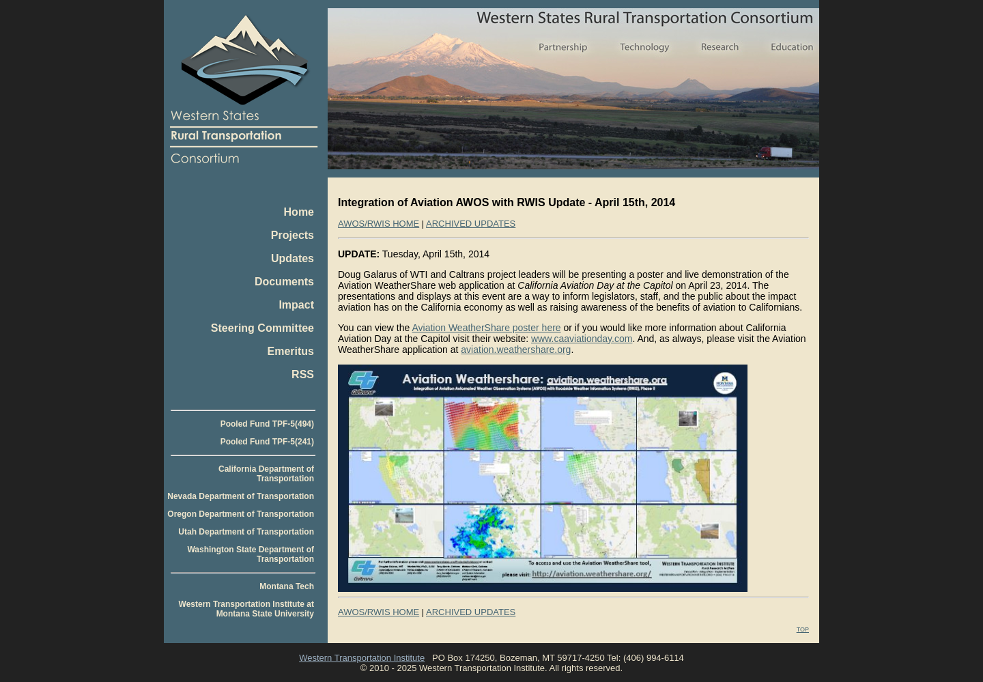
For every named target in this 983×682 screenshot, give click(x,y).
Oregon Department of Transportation (240, 514)
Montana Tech (286, 586)
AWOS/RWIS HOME (378, 223)
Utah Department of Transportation (246, 532)
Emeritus (291, 351)
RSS (302, 374)
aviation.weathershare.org (516, 349)
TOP (803, 629)
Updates (292, 258)
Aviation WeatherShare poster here (486, 327)
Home (299, 212)
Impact (296, 305)
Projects (292, 235)
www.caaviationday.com (581, 338)
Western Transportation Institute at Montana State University (246, 609)
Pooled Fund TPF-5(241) (267, 441)
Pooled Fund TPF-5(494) (267, 424)
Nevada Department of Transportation (240, 496)
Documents (284, 281)
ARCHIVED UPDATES (470, 223)
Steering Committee (262, 328)
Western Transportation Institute (362, 658)
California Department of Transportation (266, 473)
